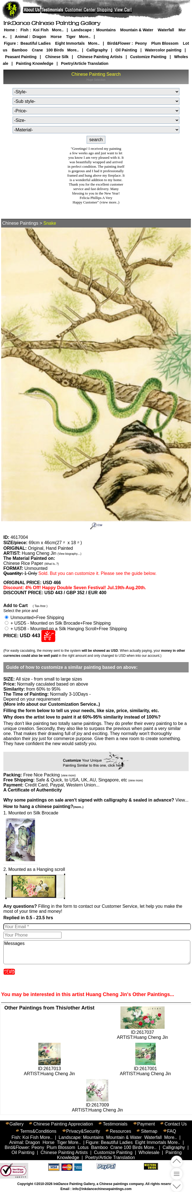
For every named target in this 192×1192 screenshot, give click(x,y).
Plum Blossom (164, 43)
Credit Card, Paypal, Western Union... (62, 785)
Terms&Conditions (38, 1131)
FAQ (171, 1131)
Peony (141, 43)
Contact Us (176, 1124)
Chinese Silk (56, 56)
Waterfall (166, 30)
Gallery (17, 1124)
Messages (96, 952)
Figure (10, 43)
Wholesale (149, 1152)
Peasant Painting (21, 56)
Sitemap (149, 1131)
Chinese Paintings (20, 223)
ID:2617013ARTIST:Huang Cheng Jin (49, 1068)
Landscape (81, 30)
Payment (146, 1124)
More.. (57, 30)
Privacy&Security (83, 1131)
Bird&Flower (119, 43)
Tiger (71, 36)
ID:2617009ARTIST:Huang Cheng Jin (97, 1105)
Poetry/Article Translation (84, 63)
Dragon (39, 36)
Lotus (83, 1147)
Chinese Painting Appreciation (63, 1124)
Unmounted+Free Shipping (34, 617)
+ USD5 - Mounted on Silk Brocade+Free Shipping (58, 623)
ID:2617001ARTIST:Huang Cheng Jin (145, 1068)
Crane (37, 50)
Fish (24, 30)
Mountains (106, 30)
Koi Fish (41, 30)
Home (9, 30)
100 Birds (55, 50)
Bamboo (19, 50)
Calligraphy (97, 50)
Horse (56, 36)
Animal (21, 36)
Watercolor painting (163, 50)
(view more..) (109, 202)
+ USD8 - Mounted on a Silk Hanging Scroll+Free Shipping (66, 628)
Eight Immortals (70, 43)
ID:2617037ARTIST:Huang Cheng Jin (142, 1032)
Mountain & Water (136, 30)
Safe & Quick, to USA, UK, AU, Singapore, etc (89, 780)
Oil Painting (126, 50)
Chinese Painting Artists (99, 56)
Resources (120, 1131)
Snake (49, 223)
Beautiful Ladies (35, 43)
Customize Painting (148, 56)
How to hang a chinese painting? (43, 806)
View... (95, 800)
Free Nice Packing (49, 774)
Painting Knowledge (34, 63)
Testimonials (115, 1124)
